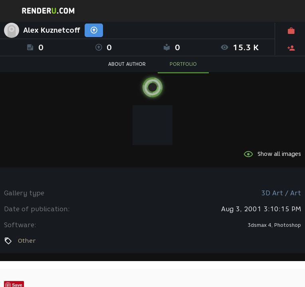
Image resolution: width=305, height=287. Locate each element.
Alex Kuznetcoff (52, 30)
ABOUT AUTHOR (127, 64)
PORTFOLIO (183, 64)
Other (27, 240)
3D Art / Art (281, 193)
